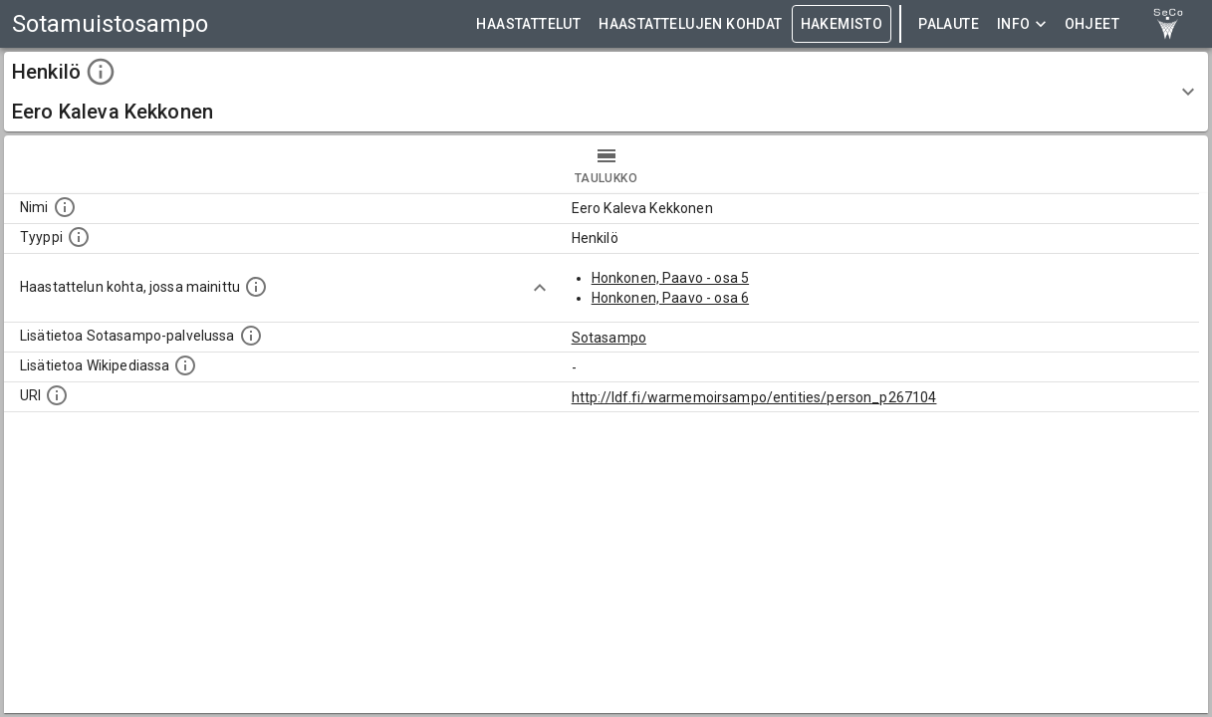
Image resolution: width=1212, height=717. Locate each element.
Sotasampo (609, 338)
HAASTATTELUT (528, 24)
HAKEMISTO (842, 24)
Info (1022, 24)
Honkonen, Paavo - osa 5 (670, 278)
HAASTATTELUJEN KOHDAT (690, 24)
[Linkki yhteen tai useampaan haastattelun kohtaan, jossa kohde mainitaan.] (256, 287)
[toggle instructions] (101, 72)
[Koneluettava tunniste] (57, 395)
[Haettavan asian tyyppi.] (79, 237)
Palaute (948, 24)
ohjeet (1092, 24)
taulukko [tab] (606, 164)
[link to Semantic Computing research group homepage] (1168, 24)
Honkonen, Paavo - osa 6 (670, 298)
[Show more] (540, 288)
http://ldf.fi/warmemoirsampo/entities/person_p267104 (754, 397)
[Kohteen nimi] (65, 207)
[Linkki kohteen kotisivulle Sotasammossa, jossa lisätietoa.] (251, 336)
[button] (606, 91)
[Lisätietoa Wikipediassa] (185, 365)
